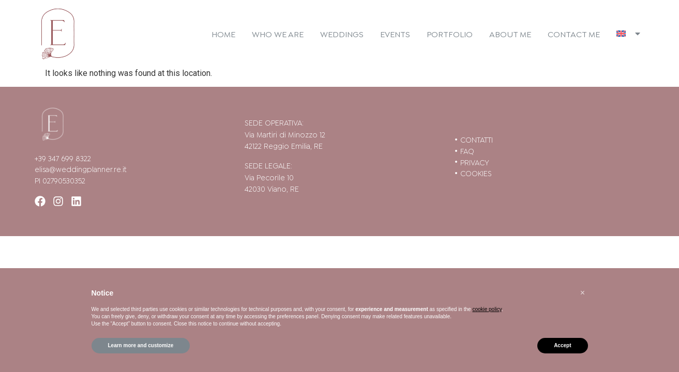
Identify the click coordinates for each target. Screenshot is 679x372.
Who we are (278, 33)
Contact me (574, 33)
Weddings (342, 33)
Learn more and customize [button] (141, 345)
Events (395, 33)
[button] (583, 293)
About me (510, 33)
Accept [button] (562, 345)
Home (223, 33)
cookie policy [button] (487, 309)
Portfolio (450, 33)
